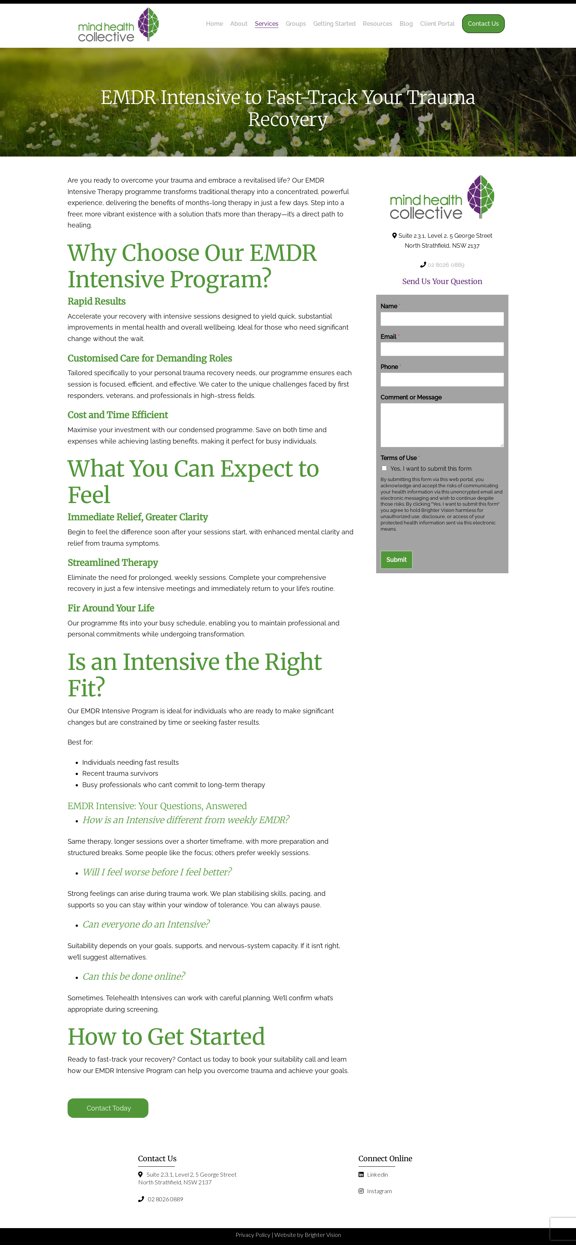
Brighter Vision (323, 1234)
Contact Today (109, 1108)
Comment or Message (411, 397)
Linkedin (373, 1174)
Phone (391, 366)
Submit (396, 559)
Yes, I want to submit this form (431, 468)
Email (390, 336)
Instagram (375, 1190)
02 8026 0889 (446, 264)
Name (390, 306)
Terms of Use (400, 458)
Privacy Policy (252, 1234)
